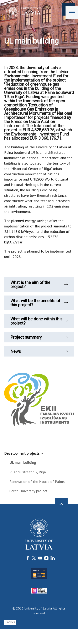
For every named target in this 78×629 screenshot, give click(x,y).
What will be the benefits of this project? (39, 302)
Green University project (28, 491)
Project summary (39, 337)
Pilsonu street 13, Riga (27, 472)
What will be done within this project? (39, 321)
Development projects (23, 453)
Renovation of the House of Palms (37, 481)
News (39, 351)
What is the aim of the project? (39, 284)
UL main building (22, 462)
